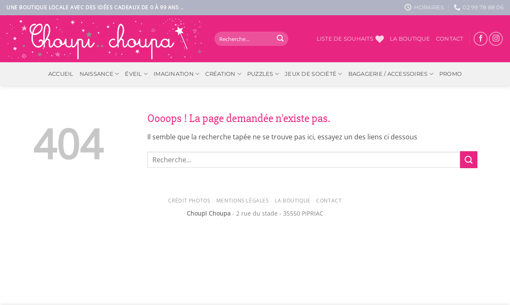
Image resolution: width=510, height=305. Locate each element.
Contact (449, 39)
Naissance (99, 74)
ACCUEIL (61, 74)
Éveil (136, 74)
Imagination (176, 74)
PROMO (450, 74)
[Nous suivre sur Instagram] (496, 39)
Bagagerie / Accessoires (390, 74)
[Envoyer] (280, 39)
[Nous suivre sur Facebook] (481, 39)
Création (223, 74)
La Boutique (293, 200)
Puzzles (263, 74)
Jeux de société (313, 74)
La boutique (410, 39)
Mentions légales (242, 200)
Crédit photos (189, 200)
